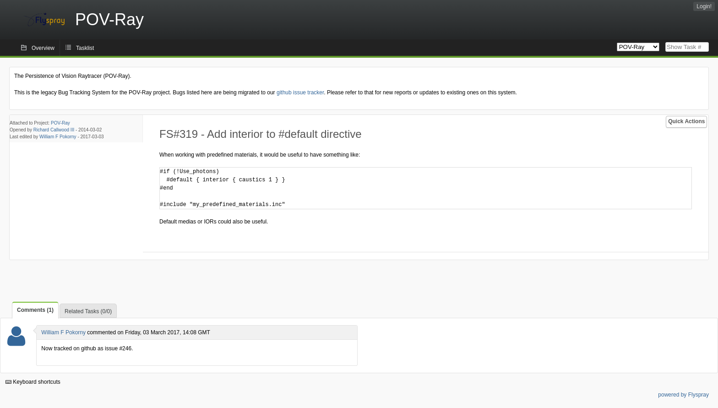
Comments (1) (35, 310)
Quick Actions (686, 121)
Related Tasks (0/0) (88, 311)
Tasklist (85, 48)
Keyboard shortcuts (32, 382)
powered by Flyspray (683, 395)
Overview (43, 48)
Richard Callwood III (53, 129)
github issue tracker (300, 92)
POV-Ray (60, 122)
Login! (704, 6)
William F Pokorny (57, 136)
